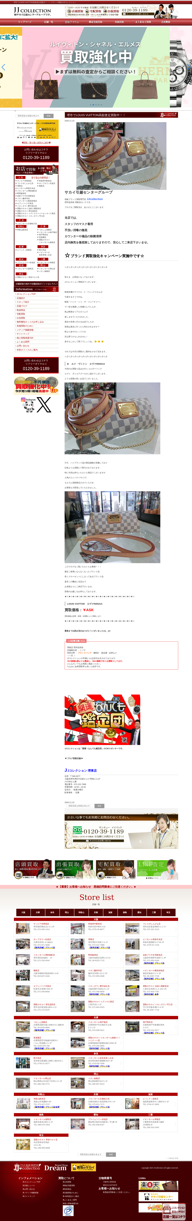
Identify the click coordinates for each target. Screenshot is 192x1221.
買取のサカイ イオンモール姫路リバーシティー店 (96, 1042)
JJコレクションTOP (26, 294)
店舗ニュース (29, 1185)
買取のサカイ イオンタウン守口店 (31, 216)
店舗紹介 (21, 298)
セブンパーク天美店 (25, 203)
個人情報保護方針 (25, 338)
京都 (96, 912)
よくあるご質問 (70, 1200)
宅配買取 (21, 314)
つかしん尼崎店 (45, 230)
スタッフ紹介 (23, 302)
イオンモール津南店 (47, 263)
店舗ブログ (22, 306)
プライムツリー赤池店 (26, 263)
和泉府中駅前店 (45, 181)
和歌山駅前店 (22, 230)
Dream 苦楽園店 (41, 1042)
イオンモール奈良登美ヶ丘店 (96, 1063)
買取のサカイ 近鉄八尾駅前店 (29, 208)
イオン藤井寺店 (23, 198)
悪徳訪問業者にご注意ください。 (117, 1192)
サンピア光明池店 (24, 181)
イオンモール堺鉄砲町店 (27, 191)
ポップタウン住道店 (47, 183)
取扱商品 (21, 310)
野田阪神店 (21, 193)
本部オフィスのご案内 (27, 350)
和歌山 (81, 912)
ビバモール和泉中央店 (26, 188)
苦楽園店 (42, 237)
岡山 (67, 912)
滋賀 (110, 912)
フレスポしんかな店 (25, 183)
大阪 (23, 912)
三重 (154, 912)
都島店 (41, 186)
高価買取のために (25, 326)
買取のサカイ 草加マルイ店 (28, 277)
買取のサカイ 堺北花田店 (27, 211)
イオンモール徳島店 (25, 269)
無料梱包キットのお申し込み (30, 322)
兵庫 (38, 912)
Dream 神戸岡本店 (150, 1027)
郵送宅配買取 (69, 1185)
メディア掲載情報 (25, 330)
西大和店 (42, 250)
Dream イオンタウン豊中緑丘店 (96, 991)
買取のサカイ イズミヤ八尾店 (96, 1006)
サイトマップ (23, 334)
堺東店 (20, 186)
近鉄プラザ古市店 (150, 960)
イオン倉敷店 (44, 271)
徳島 (125, 912)
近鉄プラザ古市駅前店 (26, 196)
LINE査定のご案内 (71, 1196)
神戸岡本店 (43, 235)
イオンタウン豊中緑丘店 (27, 206)
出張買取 (21, 318)
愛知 (139, 912)
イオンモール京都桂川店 (27, 224)
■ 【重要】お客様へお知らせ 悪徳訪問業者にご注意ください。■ (96, 886)
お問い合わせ (23, 346)
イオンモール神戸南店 (48, 232)
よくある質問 (23, 342)
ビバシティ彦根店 (24, 250)
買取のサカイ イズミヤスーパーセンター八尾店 (36, 213)
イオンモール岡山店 (47, 269)
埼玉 (168, 912)
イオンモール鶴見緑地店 (27, 201)
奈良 (52, 912)
